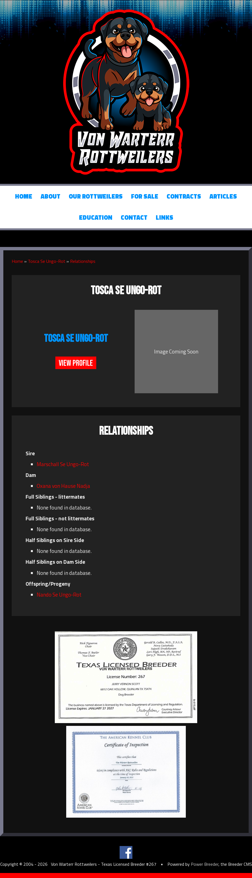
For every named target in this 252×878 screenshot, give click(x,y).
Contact (134, 217)
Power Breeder (204, 864)
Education (95, 217)
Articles (223, 196)
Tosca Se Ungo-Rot (46, 261)
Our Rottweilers (96, 196)
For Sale (144, 196)
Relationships (82, 261)
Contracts (184, 196)
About (50, 196)
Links (164, 217)
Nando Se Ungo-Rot (59, 594)
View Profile (76, 363)
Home (23, 196)
